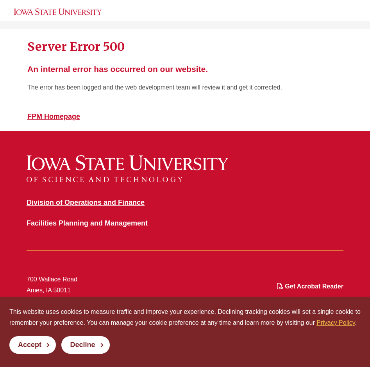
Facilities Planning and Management (87, 223)
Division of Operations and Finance (86, 202)
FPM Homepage (53, 116)
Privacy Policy (335, 322)
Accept (29, 345)
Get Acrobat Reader (310, 286)
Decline (82, 345)
